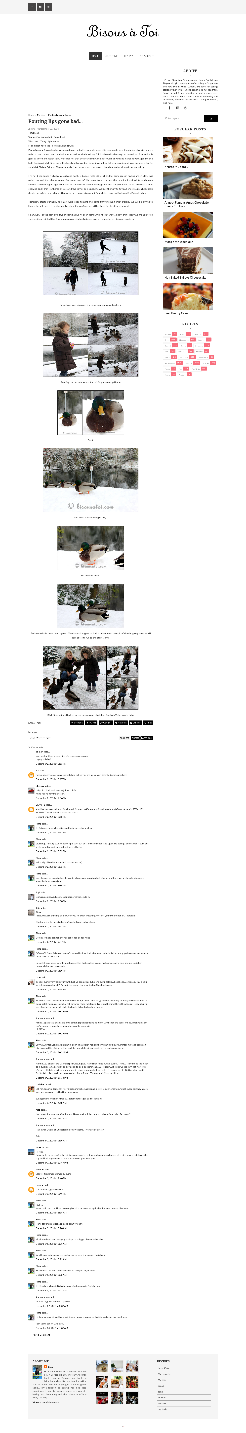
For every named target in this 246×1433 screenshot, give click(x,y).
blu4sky (40, 786)
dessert (168, 346)
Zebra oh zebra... (176, 167)
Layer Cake (182, 352)
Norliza (40, 1147)
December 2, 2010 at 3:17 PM (51, 779)
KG (37, 770)
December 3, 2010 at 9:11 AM (51, 1118)
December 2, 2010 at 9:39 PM (51, 970)
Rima (38, 823)
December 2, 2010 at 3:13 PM (51, 763)
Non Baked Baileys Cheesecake (185, 277)
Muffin (167, 357)
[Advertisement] (90, 90)
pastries (206, 363)
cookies (201, 340)
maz (38, 1109)
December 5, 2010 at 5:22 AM (51, 1259)
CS (37, 907)
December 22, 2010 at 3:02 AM (52, 1306)
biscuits (168, 334)
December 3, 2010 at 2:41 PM (51, 1193)
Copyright (147, 56)
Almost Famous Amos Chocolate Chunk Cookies (186, 204)
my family (184, 357)
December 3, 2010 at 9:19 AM (51, 1140)
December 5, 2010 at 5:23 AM (51, 1290)
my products (203, 357)
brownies (197, 334)
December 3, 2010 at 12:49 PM (52, 1162)
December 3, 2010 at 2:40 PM (51, 1178)
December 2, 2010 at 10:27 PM (52, 1033)
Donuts (183, 346)
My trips (188, 363)
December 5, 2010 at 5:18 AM (51, 1212)
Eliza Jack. (123, 1426)
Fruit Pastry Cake (176, 313)
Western (182, 375)
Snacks (167, 375)
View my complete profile (46, 1401)
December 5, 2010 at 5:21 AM (51, 1243)
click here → (169, 102)
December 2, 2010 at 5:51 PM (51, 832)
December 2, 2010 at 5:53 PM (51, 851)
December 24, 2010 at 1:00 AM (52, 1328)
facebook (146, 738)
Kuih (166, 352)
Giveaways (199, 346)
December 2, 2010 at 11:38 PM (52, 1077)
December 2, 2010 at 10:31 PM (52, 1052)
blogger (124, 738)
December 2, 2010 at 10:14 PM (52, 1011)
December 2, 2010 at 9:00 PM (51, 901)
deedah (40, 1169)
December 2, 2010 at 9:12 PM (51, 926)
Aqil (38, 892)
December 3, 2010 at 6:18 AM (51, 1102)
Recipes (128, 56)
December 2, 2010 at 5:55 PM (51, 885)
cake (166, 340)
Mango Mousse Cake (178, 242)
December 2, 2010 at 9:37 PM (51, 942)
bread (182, 334)
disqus (135, 738)
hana (38, 977)
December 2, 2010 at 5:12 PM (51, 816)
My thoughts (170, 363)
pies (180, 369)
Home (95, 56)
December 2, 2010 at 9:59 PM (51, 989)
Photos (167, 369)
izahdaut (41, 1084)
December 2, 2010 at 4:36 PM (51, 798)
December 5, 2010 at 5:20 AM (51, 1228)
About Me (111, 56)
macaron (199, 352)
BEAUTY (40, 804)
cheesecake (184, 340)
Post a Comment (41, 1334)
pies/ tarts (196, 369)
